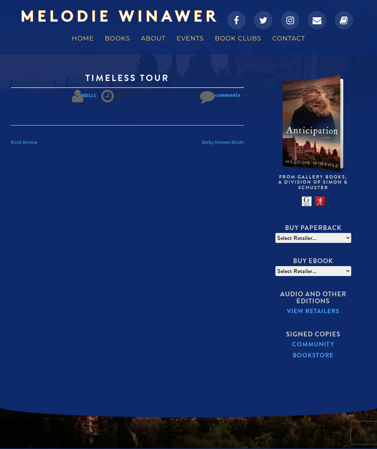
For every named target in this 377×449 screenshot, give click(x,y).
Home (83, 38)
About (153, 38)
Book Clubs (238, 38)
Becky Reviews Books (223, 142)
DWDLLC (87, 95)
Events (190, 38)
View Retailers (313, 311)
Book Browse (24, 142)
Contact (288, 38)
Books (117, 38)
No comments (220, 95)
